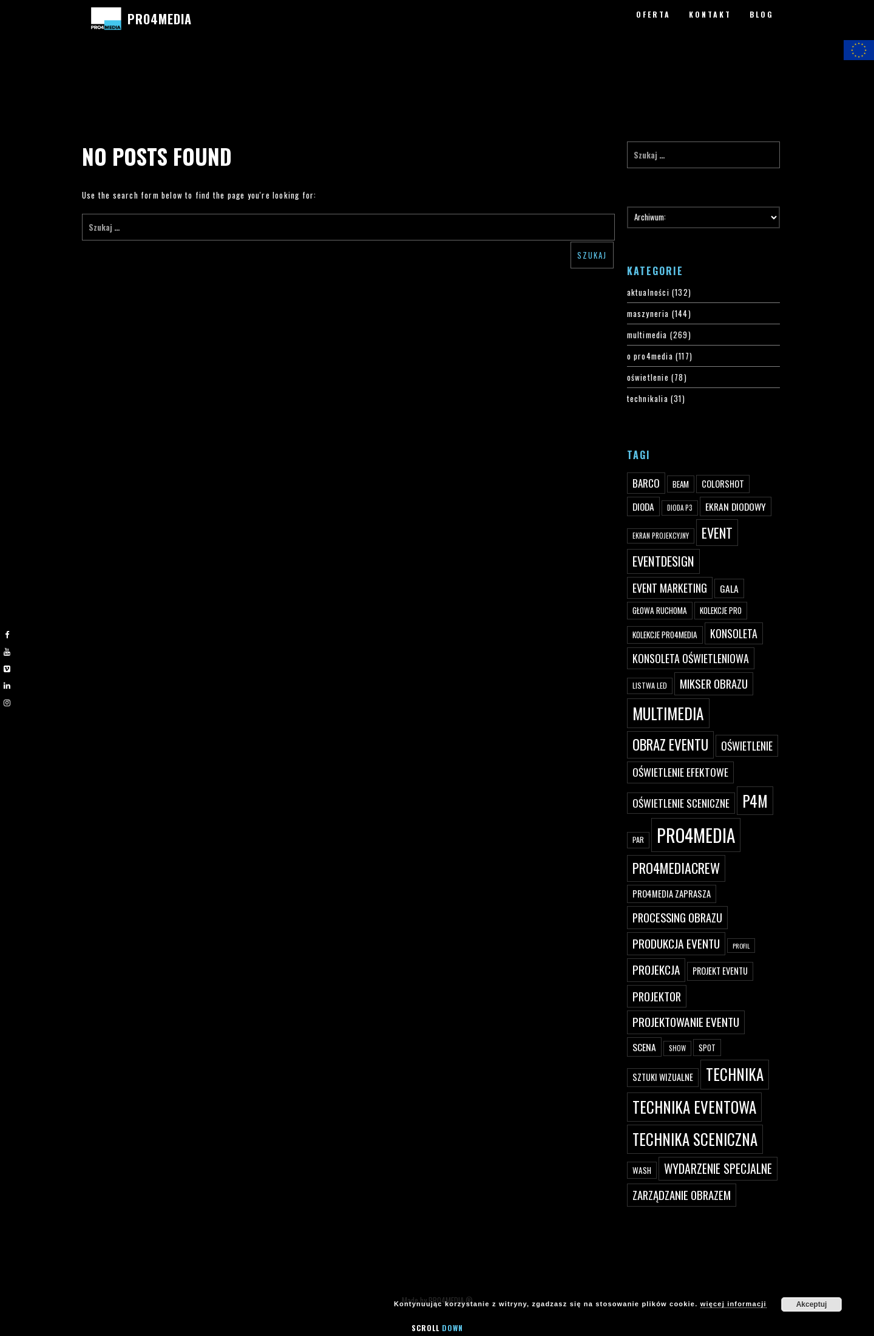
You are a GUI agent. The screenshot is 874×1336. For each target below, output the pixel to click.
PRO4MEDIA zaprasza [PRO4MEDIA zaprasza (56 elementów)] (671, 893)
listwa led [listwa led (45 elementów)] (649, 685)
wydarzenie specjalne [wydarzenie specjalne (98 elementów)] (718, 1168)
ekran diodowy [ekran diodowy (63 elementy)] (735, 506)
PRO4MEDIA (159, 19)
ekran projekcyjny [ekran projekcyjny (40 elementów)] (660, 535)
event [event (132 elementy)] (717, 532)
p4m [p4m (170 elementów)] (755, 800)
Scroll (437, 1328)
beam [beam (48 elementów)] (680, 484)
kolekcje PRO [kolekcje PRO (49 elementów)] (721, 610)
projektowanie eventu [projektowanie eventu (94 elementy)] (685, 1022)
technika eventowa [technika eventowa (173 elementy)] (694, 1107)
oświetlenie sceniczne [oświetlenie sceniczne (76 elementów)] (681, 803)
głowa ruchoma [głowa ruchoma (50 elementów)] (659, 610)
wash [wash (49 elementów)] (641, 1170)
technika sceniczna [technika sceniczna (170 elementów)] (694, 1139)
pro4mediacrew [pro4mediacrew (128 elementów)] (676, 868)
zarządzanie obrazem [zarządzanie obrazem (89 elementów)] (681, 1195)
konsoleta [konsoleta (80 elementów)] (733, 633)
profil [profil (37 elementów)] (741, 945)
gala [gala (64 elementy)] (729, 588)
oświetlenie (648, 377)
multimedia (647, 335)
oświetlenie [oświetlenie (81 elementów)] (747, 746)
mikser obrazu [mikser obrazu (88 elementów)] (714, 683)
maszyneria (648, 313)
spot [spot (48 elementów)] (707, 1047)
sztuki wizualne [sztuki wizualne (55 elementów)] (662, 1077)
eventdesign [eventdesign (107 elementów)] (663, 561)
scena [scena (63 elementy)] (644, 1047)
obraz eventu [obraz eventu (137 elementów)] (670, 744)
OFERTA (653, 14)
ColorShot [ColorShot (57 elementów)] (723, 483)
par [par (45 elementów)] (638, 839)
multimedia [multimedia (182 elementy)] (668, 713)
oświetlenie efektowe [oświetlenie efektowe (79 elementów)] (680, 772)
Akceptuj (811, 1304)
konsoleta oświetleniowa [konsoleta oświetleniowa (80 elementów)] (690, 658)
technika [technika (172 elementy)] (735, 1074)
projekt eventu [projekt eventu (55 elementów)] (720, 970)
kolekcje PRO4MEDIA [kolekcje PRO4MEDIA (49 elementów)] (664, 635)
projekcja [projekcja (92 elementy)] (656, 969)
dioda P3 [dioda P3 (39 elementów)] (680, 508)
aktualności (648, 292)
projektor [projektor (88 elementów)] (656, 996)
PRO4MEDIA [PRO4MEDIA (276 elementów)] (696, 835)
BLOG (762, 14)
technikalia (647, 398)
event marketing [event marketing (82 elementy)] (669, 587)
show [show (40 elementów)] (677, 1048)
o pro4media (650, 356)
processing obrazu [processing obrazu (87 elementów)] (677, 917)
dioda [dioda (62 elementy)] (643, 506)
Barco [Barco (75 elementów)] (646, 483)
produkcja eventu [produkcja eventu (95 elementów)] (676, 943)
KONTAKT (710, 14)
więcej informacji (733, 1303)
